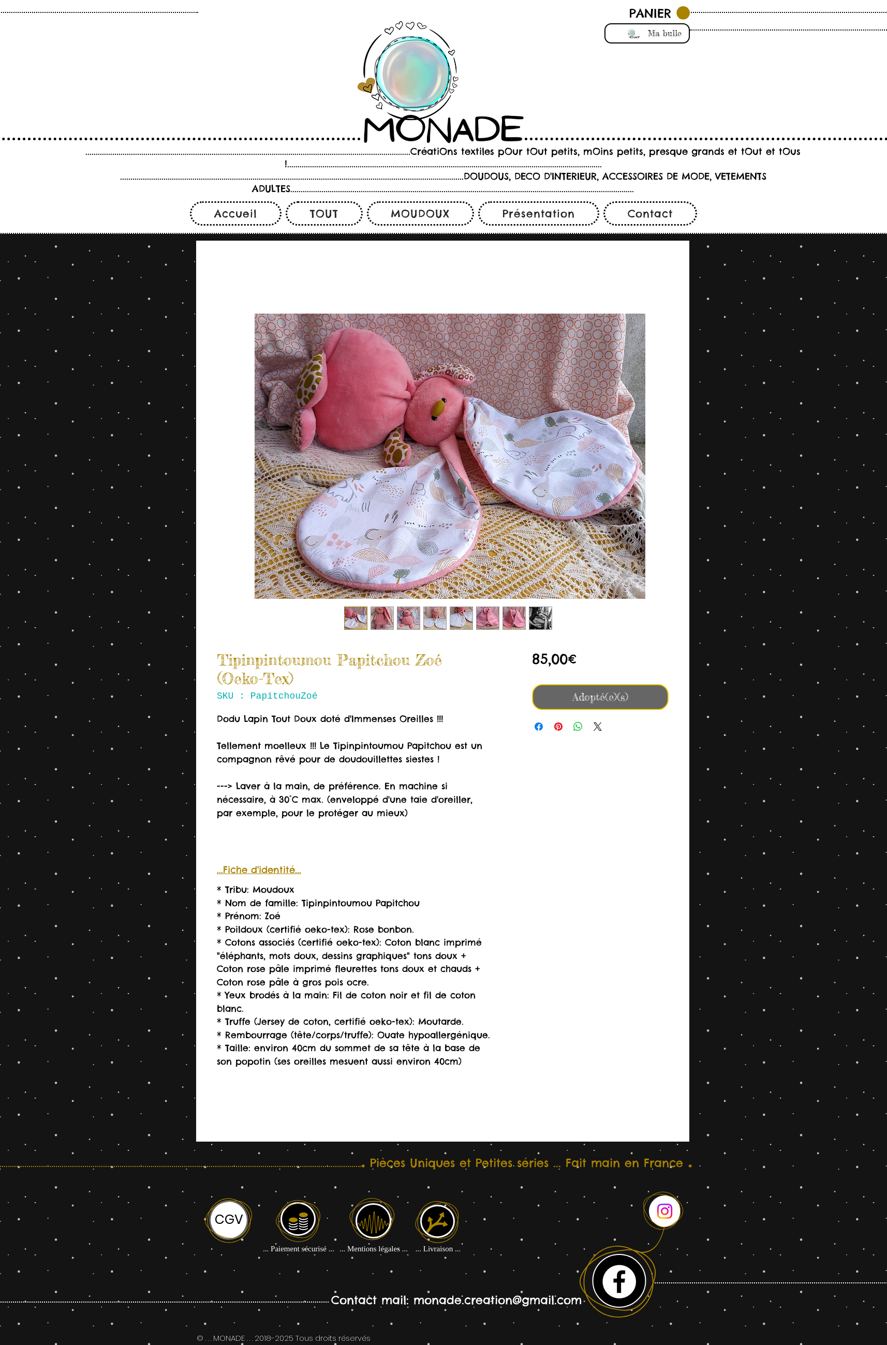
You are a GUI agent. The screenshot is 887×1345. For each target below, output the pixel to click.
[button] (659, 13)
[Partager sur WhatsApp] (578, 726)
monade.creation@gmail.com (497, 1300)
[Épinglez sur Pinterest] (558, 726)
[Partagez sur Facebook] (539, 726)
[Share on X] (598, 726)
